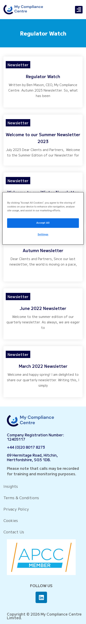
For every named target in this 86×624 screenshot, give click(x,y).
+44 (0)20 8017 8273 (26, 447)
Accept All (43, 223)
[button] (79, 9)
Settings (43, 234)
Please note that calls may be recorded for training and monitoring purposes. (43, 470)
